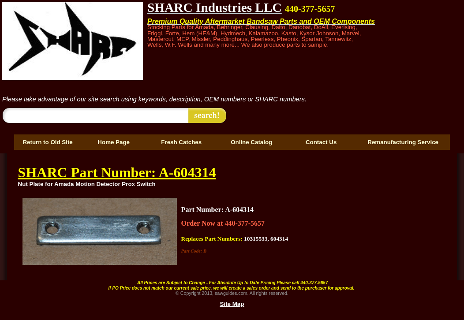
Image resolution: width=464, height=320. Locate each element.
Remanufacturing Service (402, 142)
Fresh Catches (181, 142)
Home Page (113, 142)
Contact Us (321, 142)
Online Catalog (251, 142)
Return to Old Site (47, 142)
